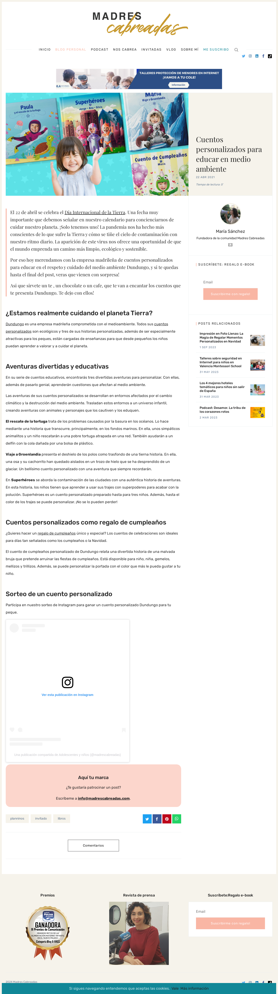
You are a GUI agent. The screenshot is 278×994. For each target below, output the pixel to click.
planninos (17, 818)
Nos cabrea (125, 49)
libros (62, 818)
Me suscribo (216, 49)
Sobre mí (190, 49)
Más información (194, 988)
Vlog (171, 49)
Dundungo (15, 324)
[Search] (236, 50)
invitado (41, 818)
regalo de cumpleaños (57, 533)
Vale (175, 988)
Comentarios (93, 845)
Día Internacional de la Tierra (95, 212)
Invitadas (151, 49)
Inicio (45, 49)
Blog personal (70, 50)
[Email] (230, 245)
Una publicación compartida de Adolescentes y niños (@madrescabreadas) (67, 755)
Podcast (100, 49)
